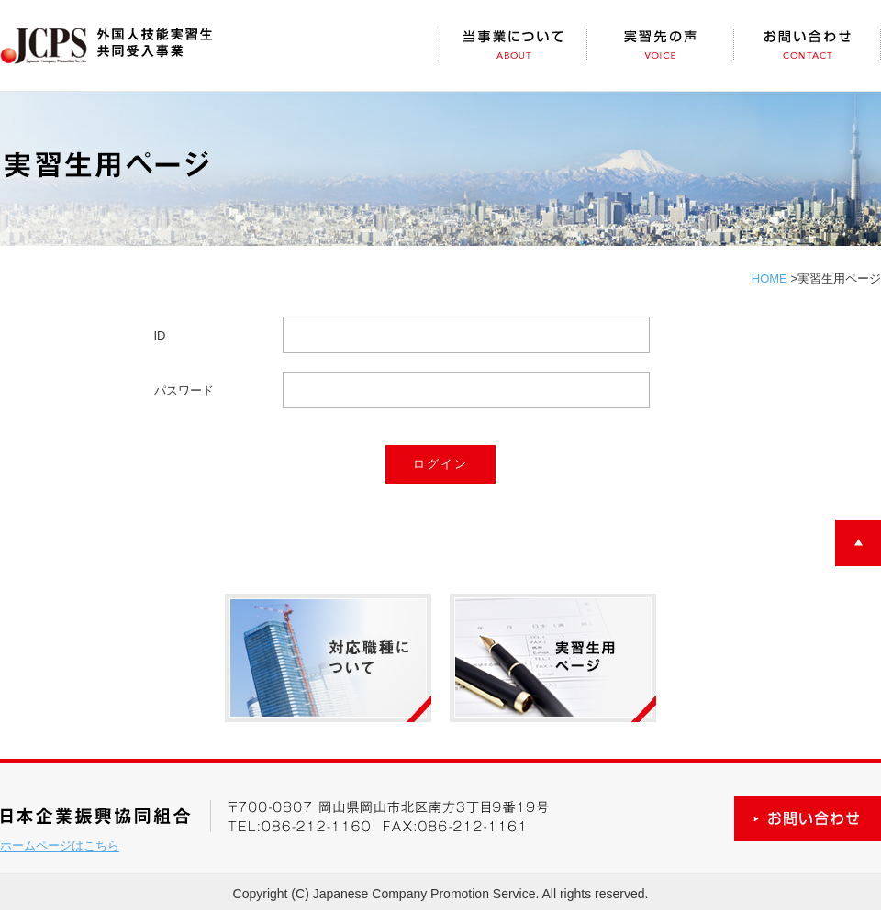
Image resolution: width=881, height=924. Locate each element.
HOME (769, 278)
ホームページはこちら (59, 845)
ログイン (440, 464)
